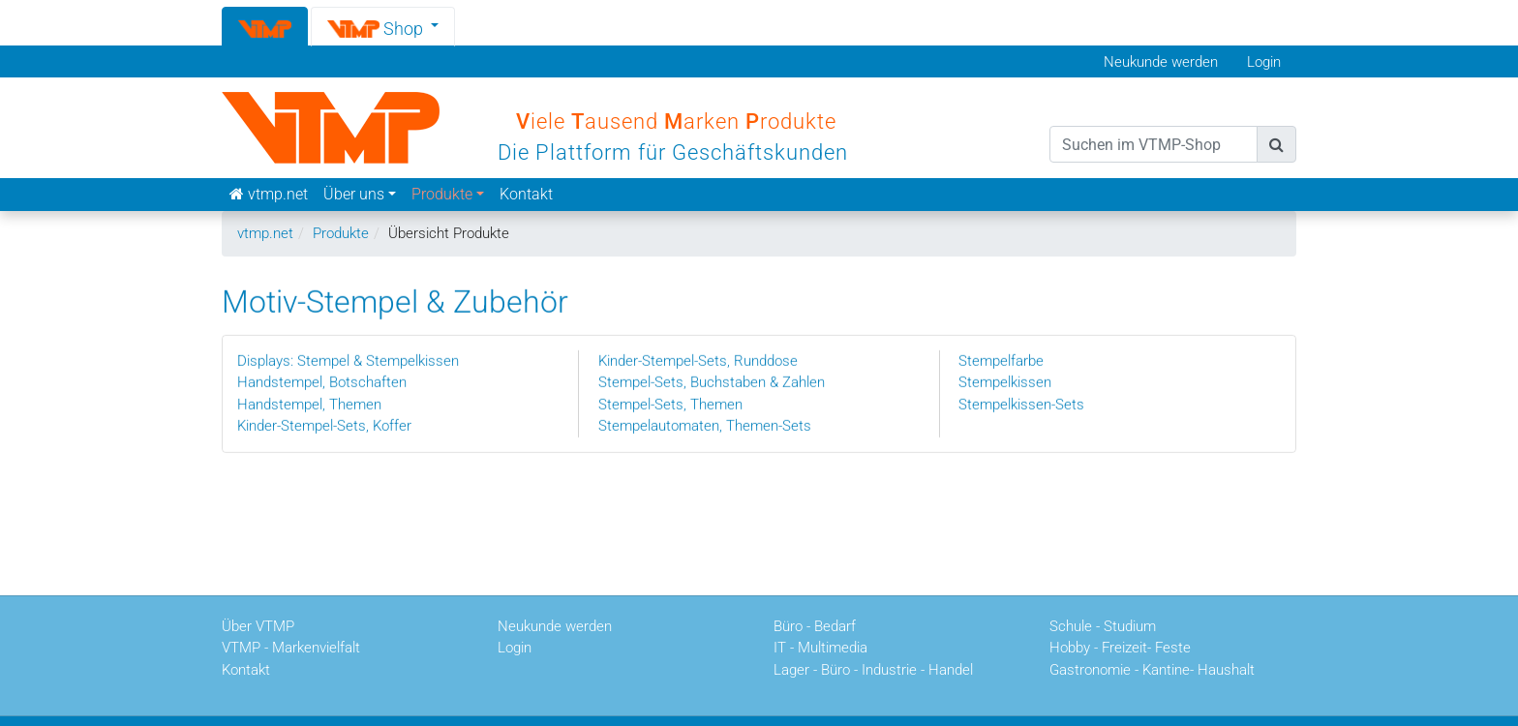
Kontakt (526, 194)
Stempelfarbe (1001, 360)
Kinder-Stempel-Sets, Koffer (324, 425)
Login (1264, 62)
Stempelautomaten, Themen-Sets (704, 425)
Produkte (341, 233)
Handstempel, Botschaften (322, 381)
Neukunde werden (1161, 62)
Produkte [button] (441, 194)
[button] (383, 26)
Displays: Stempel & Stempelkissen (348, 360)
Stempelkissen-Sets (1021, 403)
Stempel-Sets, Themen (670, 403)
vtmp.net (265, 233)
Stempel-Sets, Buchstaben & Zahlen (711, 381)
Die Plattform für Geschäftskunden (673, 152)
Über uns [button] (353, 194)
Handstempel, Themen (309, 403)
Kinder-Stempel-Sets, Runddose (698, 360)
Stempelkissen (1004, 381)
